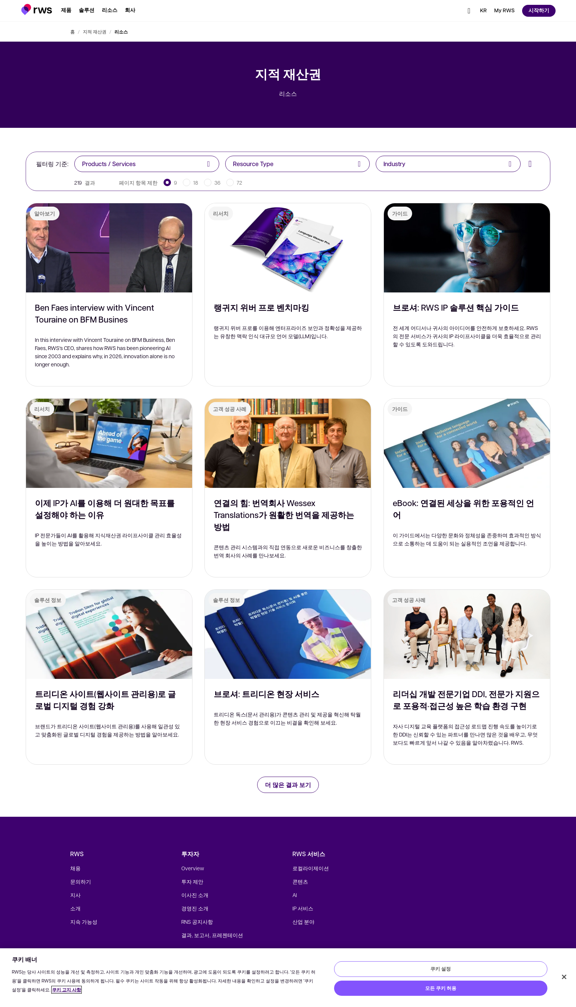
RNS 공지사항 (197, 921)
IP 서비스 (302, 908)
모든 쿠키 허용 (440, 988)
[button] (36, 9)
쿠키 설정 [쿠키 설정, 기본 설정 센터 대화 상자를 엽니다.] (440, 968)
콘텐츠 (300, 881)
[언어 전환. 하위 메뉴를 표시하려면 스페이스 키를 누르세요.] (483, 11)
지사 (75, 894)
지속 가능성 (83, 921)
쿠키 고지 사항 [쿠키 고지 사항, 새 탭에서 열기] (66, 990)
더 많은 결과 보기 (288, 785)
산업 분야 (303, 921)
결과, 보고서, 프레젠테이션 (212, 935)
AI (294, 894)
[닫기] (564, 977)
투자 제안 (192, 881)
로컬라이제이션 (310, 868)
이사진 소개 (194, 894)
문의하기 (80, 881)
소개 (75, 908)
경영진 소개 (194, 908)
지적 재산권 (94, 32)
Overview (192, 868)
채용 (75, 868)
